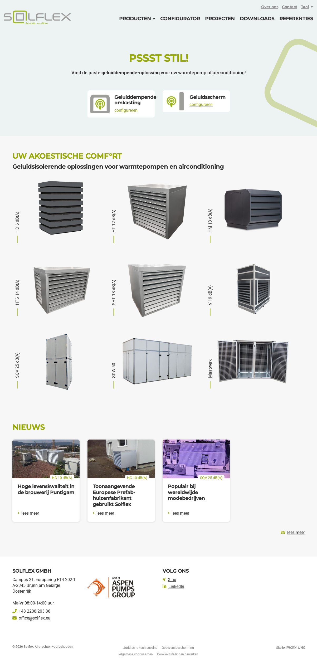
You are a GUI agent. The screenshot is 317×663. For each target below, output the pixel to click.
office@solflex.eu (31, 618)
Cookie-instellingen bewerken (177, 654)
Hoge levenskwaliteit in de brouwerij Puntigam (46, 489)
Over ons (269, 6)
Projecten (220, 19)
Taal (305, 6)
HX (303, 648)
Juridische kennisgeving (140, 648)
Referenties (296, 19)
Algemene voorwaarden (136, 654)
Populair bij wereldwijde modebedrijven (186, 492)
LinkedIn (173, 586)
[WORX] (291, 648)
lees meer (28, 513)
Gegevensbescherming (178, 648)
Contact (289, 6)
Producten (135, 19)
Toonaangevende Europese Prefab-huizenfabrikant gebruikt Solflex (114, 495)
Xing (169, 579)
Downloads (257, 19)
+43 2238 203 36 (31, 611)
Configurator (180, 19)
